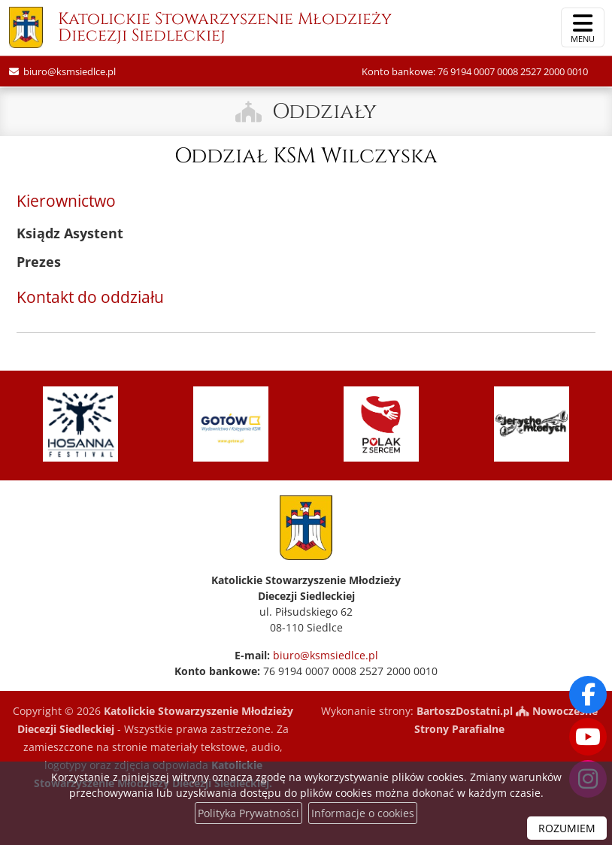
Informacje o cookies (362, 813)
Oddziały (324, 112)
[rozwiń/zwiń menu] (582, 27)
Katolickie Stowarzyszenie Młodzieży (200, 29)
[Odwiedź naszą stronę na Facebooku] (588, 694)
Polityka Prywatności (248, 813)
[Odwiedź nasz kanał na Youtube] (588, 737)
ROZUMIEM (566, 828)
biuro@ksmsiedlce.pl (68, 71)
